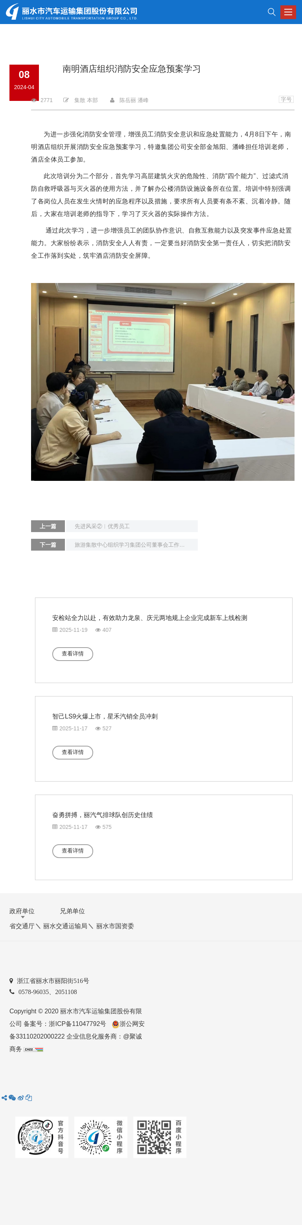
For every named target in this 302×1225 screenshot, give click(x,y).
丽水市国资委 (115, 926)
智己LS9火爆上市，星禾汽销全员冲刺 (105, 716)
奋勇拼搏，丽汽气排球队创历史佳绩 (102, 815)
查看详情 (73, 653)
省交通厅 (22, 926)
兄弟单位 (72, 911)
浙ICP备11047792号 (77, 1023)
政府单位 (22, 911)
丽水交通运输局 (65, 926)
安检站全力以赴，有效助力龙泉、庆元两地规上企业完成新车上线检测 (149, 617)
